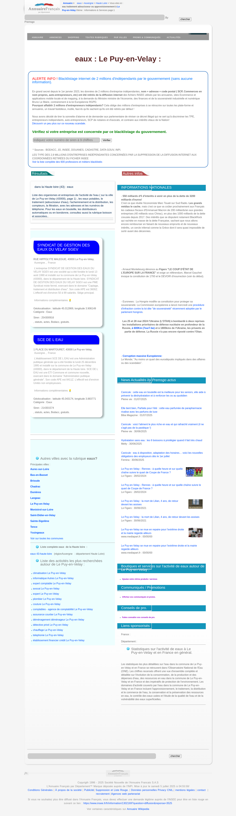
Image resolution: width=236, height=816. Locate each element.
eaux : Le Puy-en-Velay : (118, 59)
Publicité (89, 790)
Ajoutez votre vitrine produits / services (139, 579)
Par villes (120, 37)
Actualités (174, 37)
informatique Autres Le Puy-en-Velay (53, 578)
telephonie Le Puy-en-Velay (48, 635)
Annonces (55, 37)
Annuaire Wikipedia (138, 809)
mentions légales (185, 790)
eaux (79, 3)
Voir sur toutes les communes (46, 538)
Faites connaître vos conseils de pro (138, 617)
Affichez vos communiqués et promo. (139, 597)
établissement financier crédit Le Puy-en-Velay (59, 640)
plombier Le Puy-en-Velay (47, 599)
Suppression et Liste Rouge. (112, 790)
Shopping (73, 37)
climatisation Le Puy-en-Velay (49, 573)
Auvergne (88, 3)
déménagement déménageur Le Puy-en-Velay (58, 619)
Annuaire (68, 3)
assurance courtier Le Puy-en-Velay (53, 614)
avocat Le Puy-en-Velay (46, 588)
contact (201, 790)
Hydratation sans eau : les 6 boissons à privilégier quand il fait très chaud (161, 440)
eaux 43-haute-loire (41, 553)
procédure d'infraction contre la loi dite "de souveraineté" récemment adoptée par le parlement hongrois (162, 308)
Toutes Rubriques (97, 37)
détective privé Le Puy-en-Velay (50, 624)
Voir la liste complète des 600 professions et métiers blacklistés (67, 162)
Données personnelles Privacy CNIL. (152, 790)
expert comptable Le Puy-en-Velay (52, 583)
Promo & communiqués (147, 37)
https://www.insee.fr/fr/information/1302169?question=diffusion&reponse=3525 (127, 803)
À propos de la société (68, 790)
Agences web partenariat (125, 793)
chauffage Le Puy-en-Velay (48, 630)
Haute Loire (101, 3)
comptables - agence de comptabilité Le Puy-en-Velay (63, 609)
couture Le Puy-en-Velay (46, 604)
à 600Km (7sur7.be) (143, 328)
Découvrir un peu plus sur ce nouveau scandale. (59, 123)
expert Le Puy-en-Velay (46, 593)
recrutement (103, 793)
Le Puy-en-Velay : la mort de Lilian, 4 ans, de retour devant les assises (160, 517)
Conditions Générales (40, 790)
